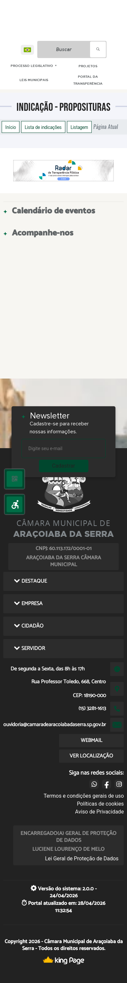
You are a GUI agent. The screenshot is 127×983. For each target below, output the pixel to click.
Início (10, 127)
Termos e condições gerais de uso (84, 796)
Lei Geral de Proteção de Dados (81, 858)
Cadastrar (63, 466)
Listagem (79, 127)
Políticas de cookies (100, 804)
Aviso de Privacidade (99, 812)
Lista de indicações (43, 127)
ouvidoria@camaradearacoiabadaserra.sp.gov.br (54, 724)
